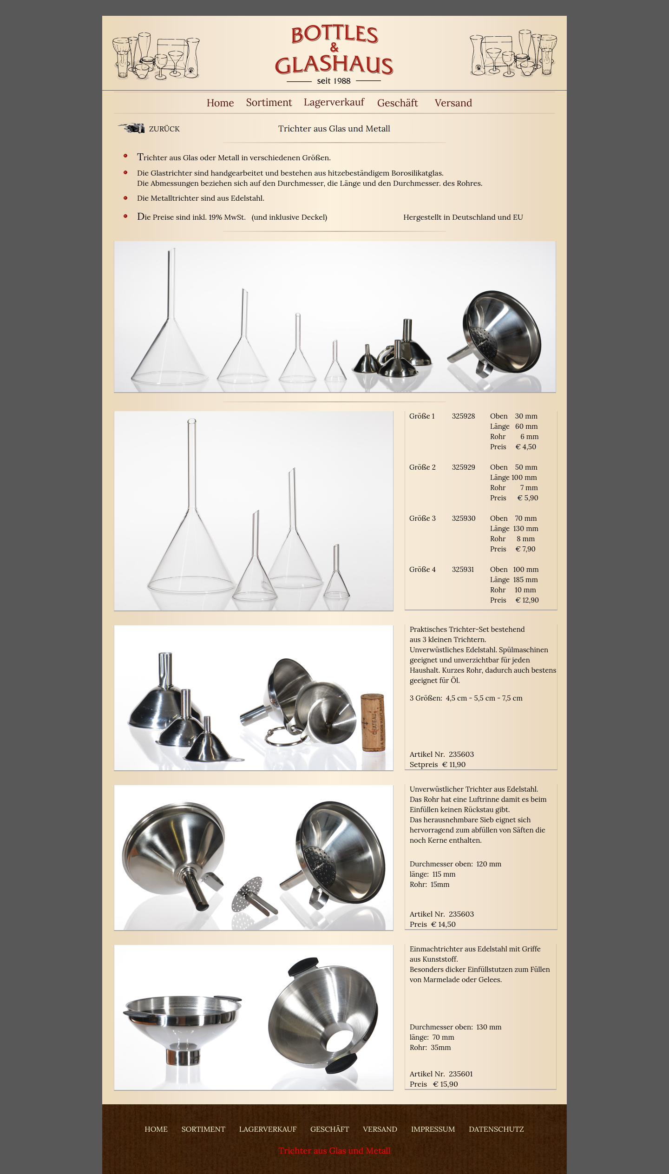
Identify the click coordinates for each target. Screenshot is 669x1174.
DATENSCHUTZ (496, 1129)
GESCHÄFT (329, 1129)
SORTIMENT (203, 1129)
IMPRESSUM (433, 1129)
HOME (156, 1129)
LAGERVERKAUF (267, 1129)
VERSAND (380, 1129)
